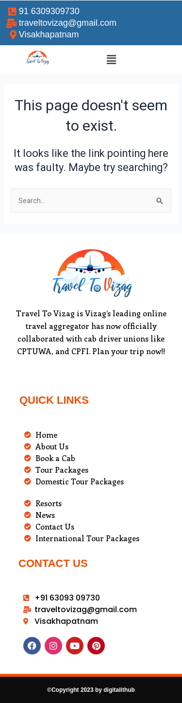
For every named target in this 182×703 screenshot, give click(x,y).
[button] (111, 60)
